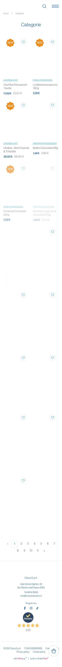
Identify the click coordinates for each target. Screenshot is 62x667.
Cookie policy (39, 652)
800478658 (32, 592)
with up (20, 658)
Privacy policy (23, 652)
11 (38, 550)
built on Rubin (39, 658)
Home (6, 13)
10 (31, 550)
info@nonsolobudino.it (31, 595)
